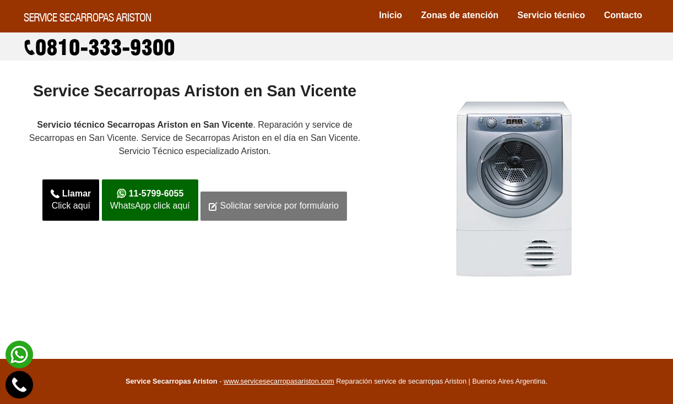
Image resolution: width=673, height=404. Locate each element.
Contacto (623, 15)
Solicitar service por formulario (274, 206)
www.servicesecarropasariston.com (279, 381)
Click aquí (71, 200)
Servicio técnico (551, 15)
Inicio (390, 15)
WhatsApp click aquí (150, 200)
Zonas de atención (459, 15)
